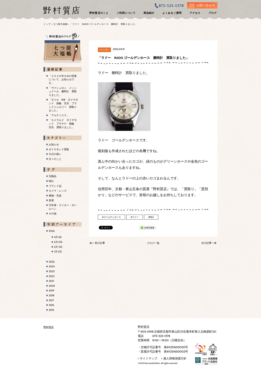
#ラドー (134, 217)
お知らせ (54, 144)
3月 (58, 242)
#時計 (151, 217)
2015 (51, 310)
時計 (51, 181)
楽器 (51, 200)
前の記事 (100, 242)
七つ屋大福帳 (60, 24)
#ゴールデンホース (111, 217)
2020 (52, 285)
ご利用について (126, 12)
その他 (52, 213)
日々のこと (55, 159)
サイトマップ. (148, 358)
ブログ (212, 12)
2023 (52, 271)
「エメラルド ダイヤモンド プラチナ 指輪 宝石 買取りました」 (63, 123)
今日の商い (104, 49)
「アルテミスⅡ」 (59, 115)
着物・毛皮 (55, 195)
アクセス (195, 12)
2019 (51, 290)
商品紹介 (149, 12)
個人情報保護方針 (174, 358)
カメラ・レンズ (58, 190)
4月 (57, 237)
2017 (51, 300)
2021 (51, 281)
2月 (58, 246)
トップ (47, 24)
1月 (58, 251)
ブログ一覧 (153, 243)
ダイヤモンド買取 (59, 149)
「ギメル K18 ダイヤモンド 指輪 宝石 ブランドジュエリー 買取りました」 (63, 105)
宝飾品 (52, 176)
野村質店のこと (98, 12)
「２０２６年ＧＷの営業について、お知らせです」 (63, 79)
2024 (52, 266)
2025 (52, 261)
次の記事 (206, 242)
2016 (51, 305)
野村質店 (49, 327)
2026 (52, 231)
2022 (52, 276)
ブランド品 (55, 186)
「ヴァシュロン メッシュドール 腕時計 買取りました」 (63, 91)
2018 (51, 295)
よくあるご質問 (171, 12)
